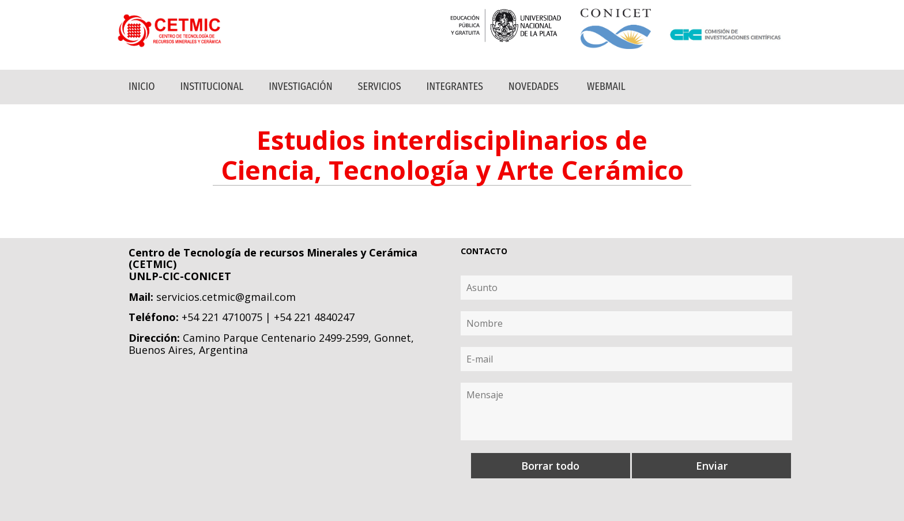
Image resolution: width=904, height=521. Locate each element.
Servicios (379, 86)
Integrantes (455, 86)
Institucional (212, 86)
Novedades (533, 86)
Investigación (300, 86)
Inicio (142, 86)
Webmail (606, 86)
